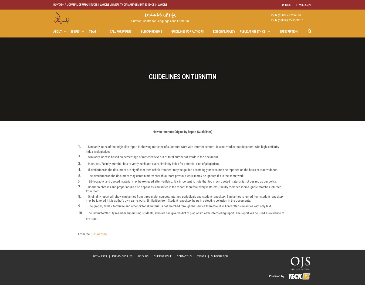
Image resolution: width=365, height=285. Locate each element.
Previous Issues (122, 256)
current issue (163, 256)
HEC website (99, 234)
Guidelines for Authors (187, 31)
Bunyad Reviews (151, 31)
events (201, 256)
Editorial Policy (224, 31)
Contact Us (184, 256)
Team (93, 31)
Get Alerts (100, 256)
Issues (75, 31)
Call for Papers (121, 31)
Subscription (288, 31)
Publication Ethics (253, 31)
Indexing (143, 256)
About (57, 31)
